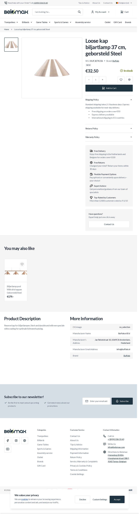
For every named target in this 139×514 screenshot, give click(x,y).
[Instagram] (16, 440)
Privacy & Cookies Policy (81, 465)
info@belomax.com (116, 447)
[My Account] (101, 11)
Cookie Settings (77, 474)
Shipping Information (79, 448)
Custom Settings (100, 499)
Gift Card (118, 22)
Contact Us (107, 3)
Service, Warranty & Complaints (83, 461)
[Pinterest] (24, 440)
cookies (24, 499)
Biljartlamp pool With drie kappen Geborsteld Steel (16, 291)
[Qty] (95, 79)
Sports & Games (63, 22)
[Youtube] (7, 449)
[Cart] (124, 11)
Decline (82, 499)
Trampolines (11, 22)
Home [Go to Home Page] (6, 29)
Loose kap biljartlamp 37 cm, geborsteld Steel (32, 29)
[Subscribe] (122, 401)
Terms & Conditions (78, 470)
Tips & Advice (83, 3)
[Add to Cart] (109, 88)
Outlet (107, 22)
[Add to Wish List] (120, 79)
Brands (128, 22)
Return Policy (76, 457)
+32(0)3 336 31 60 (116, 439)
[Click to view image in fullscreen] (51, 68)
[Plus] (102, 79)
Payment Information (79, 453)
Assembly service (82, 22)
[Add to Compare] (129, 79)
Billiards (27, 22)
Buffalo (115, 61)
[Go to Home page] (16, 12)
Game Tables (43, 22)
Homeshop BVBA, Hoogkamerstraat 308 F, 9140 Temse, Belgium (118, 458)
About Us (96, 3)
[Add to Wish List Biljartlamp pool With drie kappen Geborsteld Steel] (22, 264)
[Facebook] (7, 440)
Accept (117, 499)
